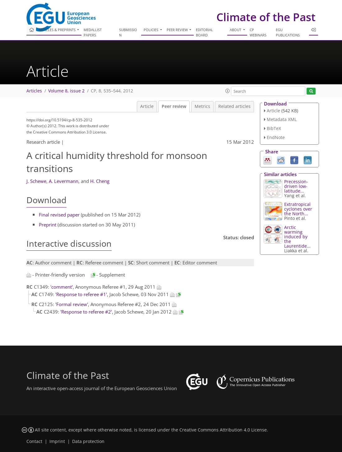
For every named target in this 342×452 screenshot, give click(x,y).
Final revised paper (59, 215)
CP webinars (258, 32)
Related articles (234, 106)
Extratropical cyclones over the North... (298, 209)
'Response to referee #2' (86, 312)
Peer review (174, 106)
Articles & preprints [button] (57, 29)
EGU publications (288, 32)
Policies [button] (151, 29)
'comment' (61, 287)
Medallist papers (93, 32)
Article (147, 106)
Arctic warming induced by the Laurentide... (297, 236)
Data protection (88, 441)
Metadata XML (282, 119)
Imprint (57, 441)
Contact (34, 441)
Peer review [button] (178, 29)
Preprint (47, 224)
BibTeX (274, 128)
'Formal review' (71, 304)
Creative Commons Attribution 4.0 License (223, 430)
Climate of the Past (266, 17)
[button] (227, 91)
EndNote (276, 137)
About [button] (236, 29)
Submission (128, 32)
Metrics (202, 106)
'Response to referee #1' (81, 294)
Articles (34, 91)
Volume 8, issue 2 (66, 91)
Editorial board (204, 32)
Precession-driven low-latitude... (296, 186)
